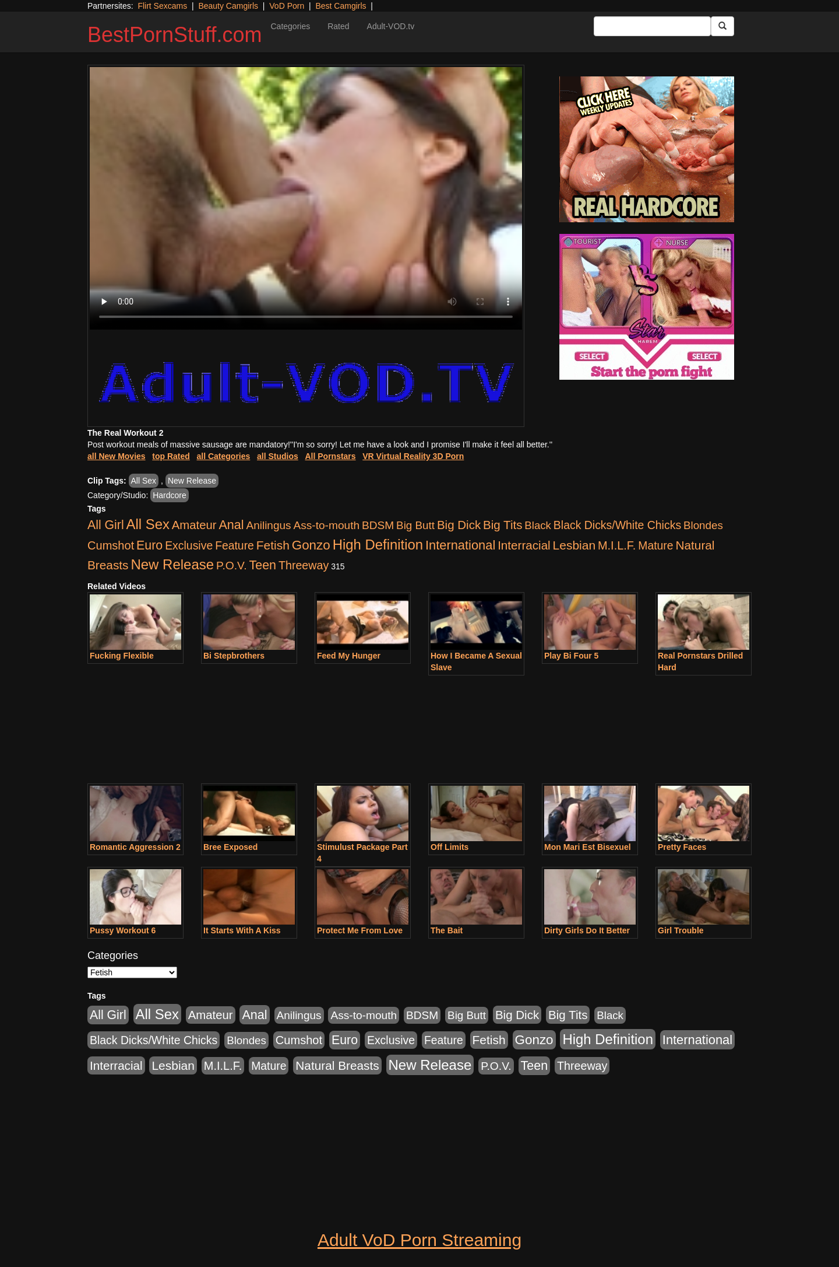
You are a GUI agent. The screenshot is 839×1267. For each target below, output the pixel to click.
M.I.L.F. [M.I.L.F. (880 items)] (617, 545)
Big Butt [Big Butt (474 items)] (415, 525)
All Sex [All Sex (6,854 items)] (148, 524)
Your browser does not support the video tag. (306, 198)
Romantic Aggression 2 (135, 847)
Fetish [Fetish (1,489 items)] (273, 545)
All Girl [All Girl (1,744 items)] (105, 525)
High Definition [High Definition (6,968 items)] (378, 544)
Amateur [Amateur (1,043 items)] (194, 525)
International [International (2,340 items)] (460, 545)
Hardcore (169, 495)
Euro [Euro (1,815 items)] (149, 545)
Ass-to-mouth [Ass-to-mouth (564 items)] (326, 525)
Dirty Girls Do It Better (587, 930)
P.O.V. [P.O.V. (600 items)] (231, 565)
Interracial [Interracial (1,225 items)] (524, 545)
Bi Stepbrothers (234, 655)
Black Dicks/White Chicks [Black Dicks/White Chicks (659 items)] (617, 525)
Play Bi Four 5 (571, 655)
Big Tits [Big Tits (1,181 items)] (502, 524)
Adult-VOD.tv (391, 26)
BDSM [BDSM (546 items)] (378, 525)
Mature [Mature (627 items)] (655, 545)
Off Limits (449, 847)
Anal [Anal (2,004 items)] (231, 524)
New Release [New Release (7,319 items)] (172, 564)
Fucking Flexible (122, 655)
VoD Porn (286, 5)
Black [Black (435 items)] (537, 525)
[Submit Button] (722, 26)
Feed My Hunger (348, 655)
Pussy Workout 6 (123, 930)
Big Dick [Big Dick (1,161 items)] (459, 524)
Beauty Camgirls (228, 5)
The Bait (447, 930)
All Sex (144, 480)
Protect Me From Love (360, 930)
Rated (338, 26)
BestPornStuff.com (174, 35)
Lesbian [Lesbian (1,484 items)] (574, 545)
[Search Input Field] (652, 26)
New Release (192, 480)
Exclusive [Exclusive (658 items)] (189, 545)
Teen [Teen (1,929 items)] (262, 565)
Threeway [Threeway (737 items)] (304, 565)
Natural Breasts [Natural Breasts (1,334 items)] (337, 1065)
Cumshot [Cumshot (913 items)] (110, 545)
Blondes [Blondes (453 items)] (703, 525)
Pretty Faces (682, 847)
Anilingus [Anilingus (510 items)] (268, 525)
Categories (290, 26)
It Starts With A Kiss (242, 930)
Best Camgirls (340, 5)
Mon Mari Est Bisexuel (587, 847)
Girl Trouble (681, 930)
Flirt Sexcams (162, 5)
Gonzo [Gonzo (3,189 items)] (311, 545)
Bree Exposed (230, 847)
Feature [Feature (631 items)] (234, 545)
